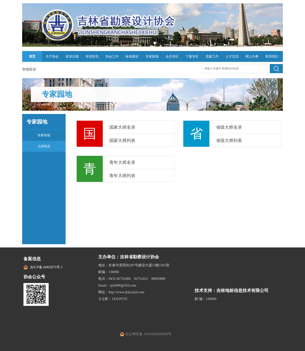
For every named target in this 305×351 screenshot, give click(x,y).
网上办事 (252, 56)
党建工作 (212, 56)
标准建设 (132, 56)
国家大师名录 (122, 127)
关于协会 (52, 56)
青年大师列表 (122, 175)
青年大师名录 (122, 162)
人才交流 (232, 56)
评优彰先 (92, 56)
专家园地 (152, 56)
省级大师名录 (229, 127)
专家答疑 (43, 135)
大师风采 (43, 146)
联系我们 (271, 56)
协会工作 (112, 56)
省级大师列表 (229, 140)
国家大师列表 (122, 140)
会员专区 (172, 56)
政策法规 (72, 56)
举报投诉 (29, 69)
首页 (32, 56)
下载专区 (192, 56)
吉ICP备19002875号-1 (46, 267)
